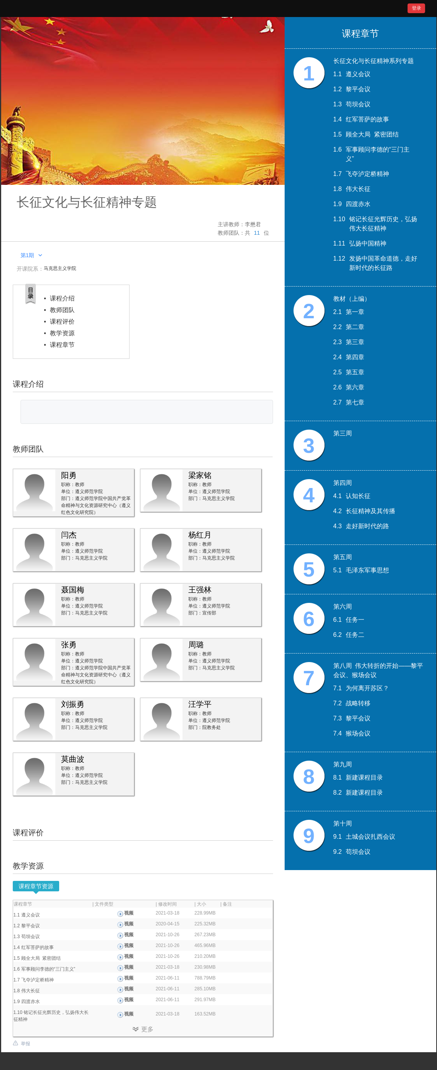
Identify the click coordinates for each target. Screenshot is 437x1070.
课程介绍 (62, 298)
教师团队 (62, 310)
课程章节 (62, 344)
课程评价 (62, 321)
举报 (25, 1043)
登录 (416, 8)
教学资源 (62, 333)
